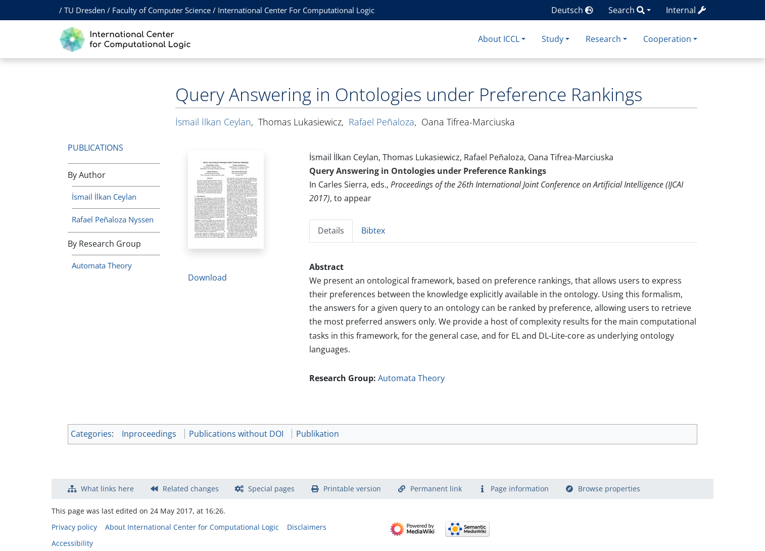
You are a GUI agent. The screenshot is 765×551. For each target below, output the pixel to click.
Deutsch (572, 10)
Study (552, 38)
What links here (107, 488)
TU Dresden (84, 10)
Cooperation (667, 38)
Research (603, 38)
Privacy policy (74, 527)
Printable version (352, 488)
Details (331, 230)
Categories (91, 433)
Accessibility (72, 543)
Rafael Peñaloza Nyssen (113, 219)
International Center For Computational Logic (296, 10)
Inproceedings (149, 433)
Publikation (317, 433)
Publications (95, 147)
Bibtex (373, 230)
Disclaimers (306, 527)
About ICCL (498, 38)
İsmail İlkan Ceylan (104, 197)
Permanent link (436, 488)
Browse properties (609, 488)
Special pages (271, 488)
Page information (520, 488)
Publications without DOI (236, 433)
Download (207, 277)
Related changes (191, 488)
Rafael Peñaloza (381, 122)
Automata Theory (102, 265)
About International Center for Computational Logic (192, 527)
